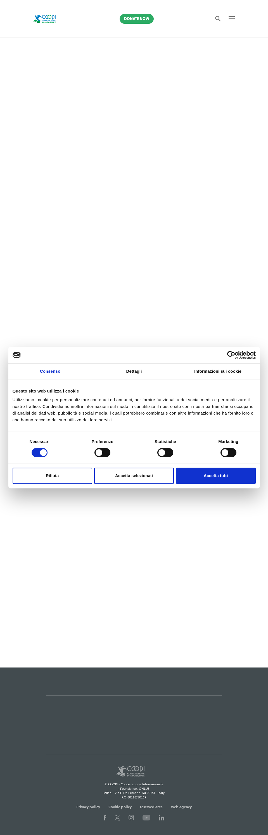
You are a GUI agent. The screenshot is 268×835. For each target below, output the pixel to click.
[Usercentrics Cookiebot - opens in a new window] (231, 355)
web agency (181, 804)
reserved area (151, 804)
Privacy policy (88, 804)
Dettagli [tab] (134, 371)
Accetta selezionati (134, 475)
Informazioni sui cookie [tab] (217, 371)
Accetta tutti (216, 475)
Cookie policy (120, 804)
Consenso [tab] (50, 371)
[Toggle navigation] (232, 19)
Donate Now (136, 18)
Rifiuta (52, 475)
